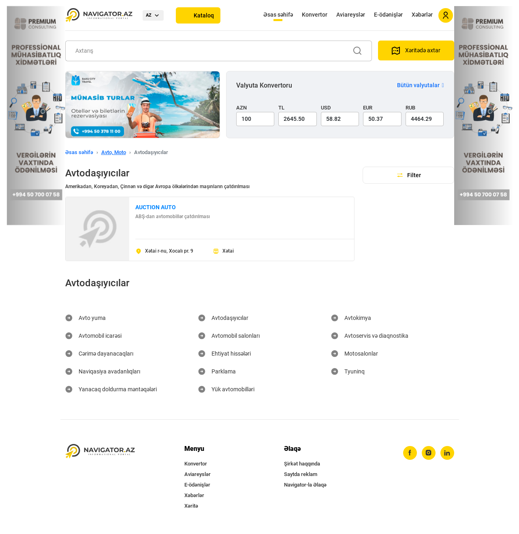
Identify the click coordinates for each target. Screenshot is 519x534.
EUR (367, 108)
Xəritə (191, 506)
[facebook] (410, 453)
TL (281, 108)
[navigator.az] (100, 451)
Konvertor (314, 14)
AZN (241, 108)
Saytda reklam (300, 474)
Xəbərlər (422, 14)
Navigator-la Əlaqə (305, 485)
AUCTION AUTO (155, 207)
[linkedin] (447, 453)
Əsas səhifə (278, 14)
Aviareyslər (350, 14)
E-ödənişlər (388, 14)
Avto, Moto (113, 152)
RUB (410, 108)
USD (326, 108)
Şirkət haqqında (302, 464)
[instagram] (429, 453)
